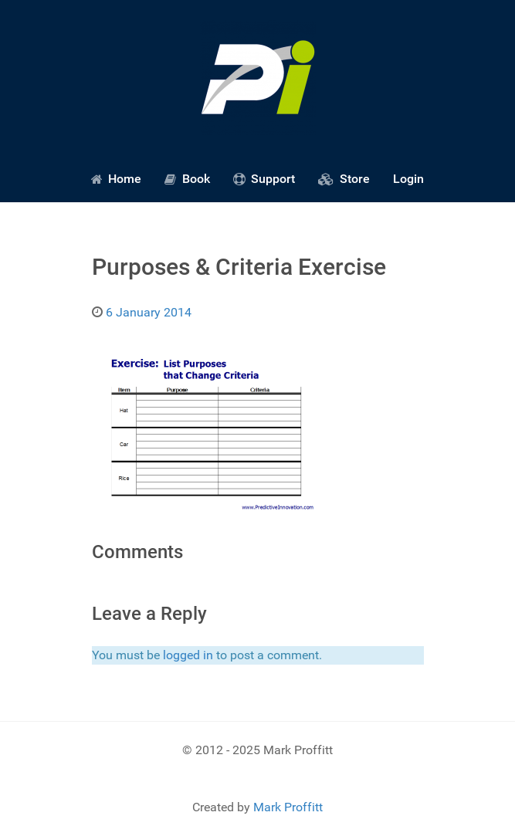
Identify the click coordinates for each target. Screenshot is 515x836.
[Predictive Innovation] (258, 77)
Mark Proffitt (288, 807)
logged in (188, 655)
